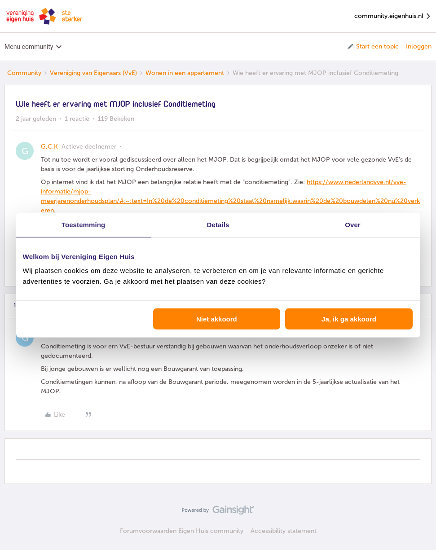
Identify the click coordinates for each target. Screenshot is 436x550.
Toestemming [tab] (84, 224)
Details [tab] (218, 224)
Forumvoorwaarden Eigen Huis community (181, 531)
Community (24, 73)
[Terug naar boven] (418, 518)
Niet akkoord (216, 319)
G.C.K (49, 146)
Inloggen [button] (419, 46)
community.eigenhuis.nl (393, 16)
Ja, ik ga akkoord (348, 319)
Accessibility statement (284, 531)
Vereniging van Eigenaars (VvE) (93, 73)
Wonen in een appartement (184, 73)
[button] (372, 46)
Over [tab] (353, 224)
